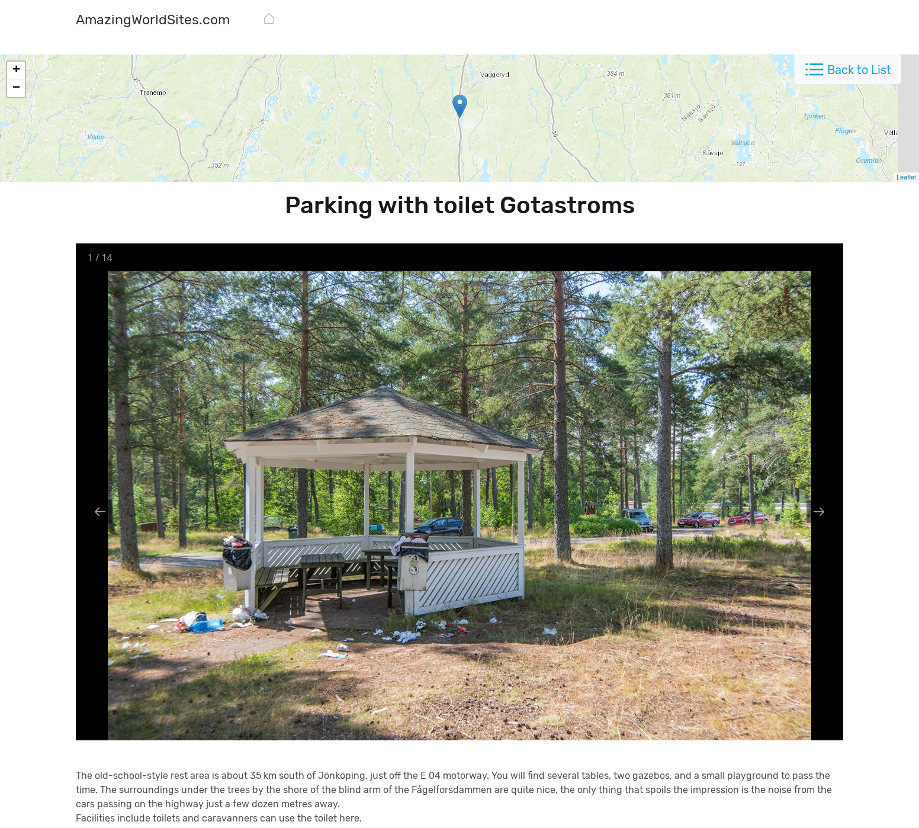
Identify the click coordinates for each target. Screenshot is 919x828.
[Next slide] (818, 511)
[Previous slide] (100, 511)
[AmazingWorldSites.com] (153, 21)
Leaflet (906, 177)
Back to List (859, 70)
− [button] (16, 88)
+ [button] (16, 70)
